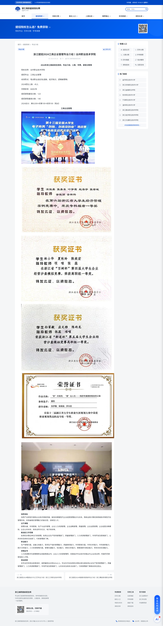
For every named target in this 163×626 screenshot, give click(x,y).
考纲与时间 (118, 603)
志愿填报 (130, 596)
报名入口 (73, 16)
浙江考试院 (143, 599)
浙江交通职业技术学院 (130, 120)
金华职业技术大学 (128, 80)
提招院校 (40, 16)
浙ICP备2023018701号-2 (38, 621)
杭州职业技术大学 (128, 95)
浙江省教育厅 (143, 596)
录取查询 (130, 606)
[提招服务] (157, 619)
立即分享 (106, 49)
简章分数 (56, 16)
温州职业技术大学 (128, 105)
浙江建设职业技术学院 (130, 110)
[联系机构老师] (157, 605)
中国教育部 (143, 603)
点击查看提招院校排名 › (132, 125)
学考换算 (130, 599)
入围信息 (90, 16)
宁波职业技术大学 (128, 100)
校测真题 (123, 16)
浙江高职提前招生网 (21, 621)
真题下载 (130, 603)
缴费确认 (106, 16)
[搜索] (146, 9)
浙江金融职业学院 (128, 90)
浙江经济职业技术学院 (130, 115)
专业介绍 (35, 44)
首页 (23, 16)
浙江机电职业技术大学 (130, 85)
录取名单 (139, 16)
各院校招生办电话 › (124, 621)
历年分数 (118, 596)
